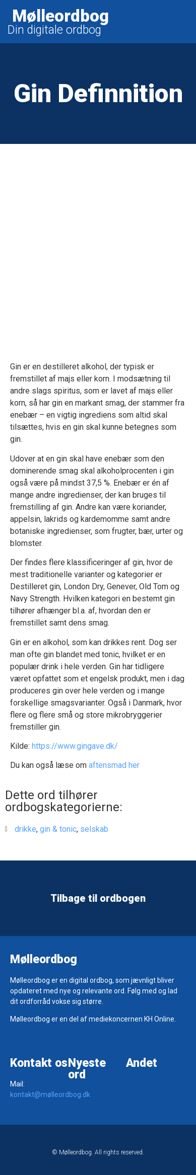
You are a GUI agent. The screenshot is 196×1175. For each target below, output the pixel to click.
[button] (185, 22)
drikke (25, 829)
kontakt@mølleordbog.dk (50, 1094)
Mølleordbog (60, 16)
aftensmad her (114, 765)
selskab (94, 829)
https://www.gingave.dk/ (75, 746)
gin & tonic (58, 829)
